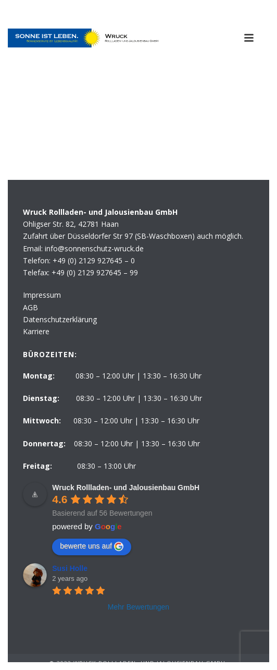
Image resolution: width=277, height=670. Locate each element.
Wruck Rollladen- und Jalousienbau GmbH (125, 487)
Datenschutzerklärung (60, 319)
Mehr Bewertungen (138, 607)
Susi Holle (69, 568)
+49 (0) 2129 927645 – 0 (94, 260)
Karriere (36, 331)
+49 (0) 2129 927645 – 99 (95, 272)
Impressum (42, 295)
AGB (30, 307)
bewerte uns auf (91, 546)
